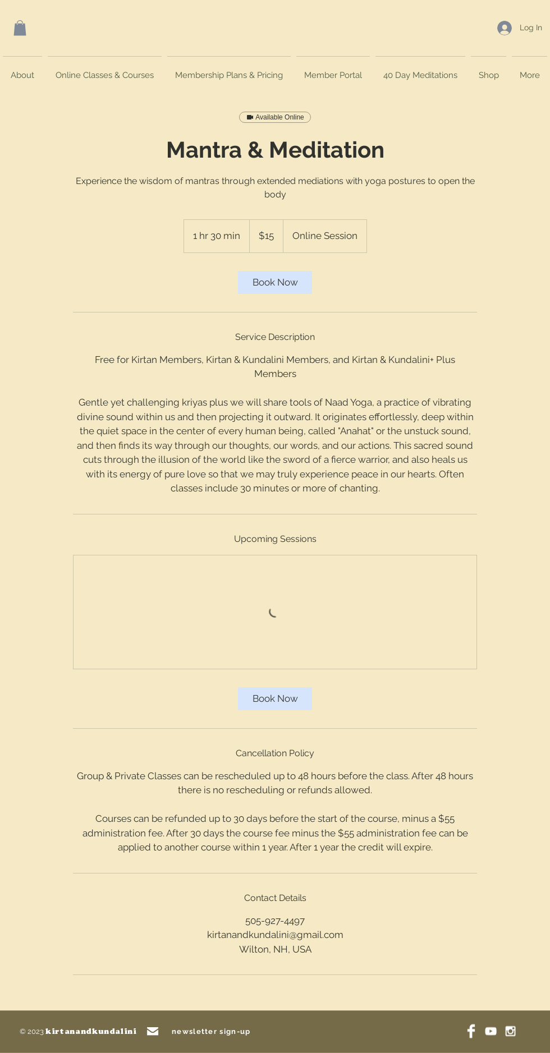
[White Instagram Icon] (510, 1031)
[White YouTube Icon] (491, 1031)
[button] (19, 27)
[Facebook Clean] (471, 1031)
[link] (275, 282)
